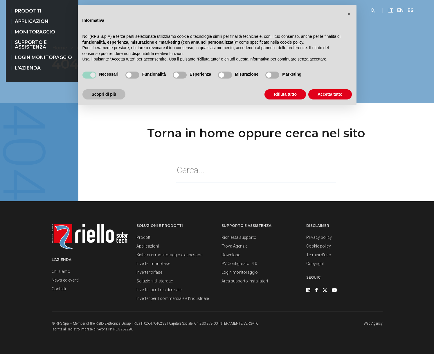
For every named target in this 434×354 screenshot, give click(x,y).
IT (390, 10)
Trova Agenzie (234, 246)
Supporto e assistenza (31, 45)
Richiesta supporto (238, 237)
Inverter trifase (149, 272)
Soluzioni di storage (154, 281)
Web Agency (373, 323)
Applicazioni (32, 21)
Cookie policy (318, 246)
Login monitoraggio (43, 57)
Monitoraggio (35, 32)
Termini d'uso (318, 254)
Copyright (315, 263)
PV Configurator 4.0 (239, 263)
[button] (349, 14)
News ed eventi (65, 280)
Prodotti (28, 11)
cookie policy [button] (291, 42)
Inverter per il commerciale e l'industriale (172, 298)
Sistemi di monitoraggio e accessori (169, 254)
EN (400, 10)
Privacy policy (319, 237)
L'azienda (28, 68)
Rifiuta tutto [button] (285, 94)
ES (411, 10)
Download (230, 254)
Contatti (59, 289)
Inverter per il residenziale (158, 289)
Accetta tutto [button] (330, 94)
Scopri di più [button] (104, 94)
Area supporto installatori (244, 281)
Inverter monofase (153, 263)
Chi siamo (61, 271)
